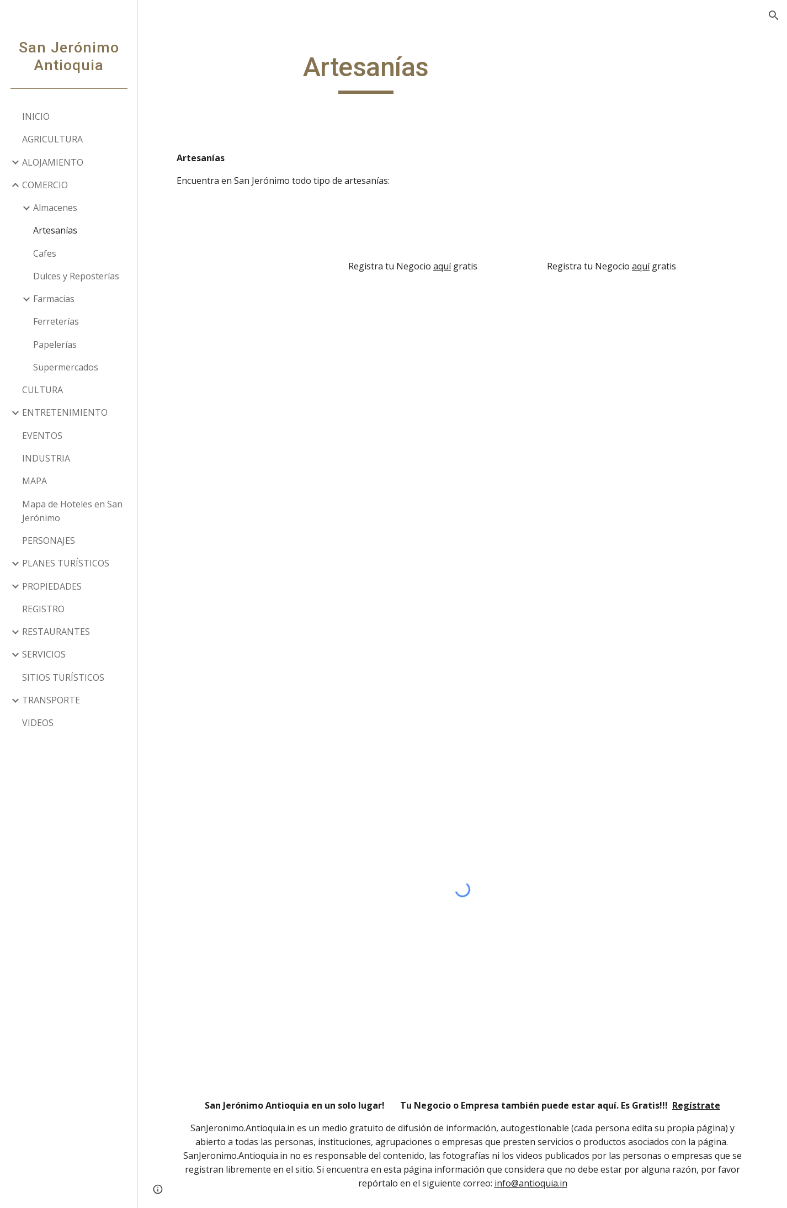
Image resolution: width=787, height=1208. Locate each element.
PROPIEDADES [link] (52, 586)
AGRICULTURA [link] (52, 139)
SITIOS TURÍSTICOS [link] (63, 677)
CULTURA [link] (42, 390)
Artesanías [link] (55, 230)
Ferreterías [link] (56, 321)
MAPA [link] (34, 481)
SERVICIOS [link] (44, 654)
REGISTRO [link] (43, 609)
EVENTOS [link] (42, 436)
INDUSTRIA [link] (46, 458)
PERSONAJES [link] (48, 540)
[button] (774, 15)
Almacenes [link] (55, 208)
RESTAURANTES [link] (56, 632)
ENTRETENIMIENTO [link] (65, 412)
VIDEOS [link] (38, 723)
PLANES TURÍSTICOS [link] (65, 563)
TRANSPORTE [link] (51, 700)
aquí (442, 266)
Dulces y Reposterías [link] (76, 276)
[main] (366, 72)
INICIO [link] (36, 116)
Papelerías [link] (55, 344)
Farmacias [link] (54, 299)
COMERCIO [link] (45, 185)
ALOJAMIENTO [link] (52, 162)
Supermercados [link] (65, 367)
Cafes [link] (44, 253)
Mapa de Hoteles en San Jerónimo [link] (72, 511)
